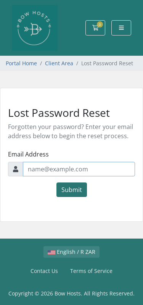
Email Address (28, 154)
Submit (71, 190)
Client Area (59, 63)
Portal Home (21, 63)
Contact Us (44, 270)
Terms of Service (91, 270)
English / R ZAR (71, 251)
